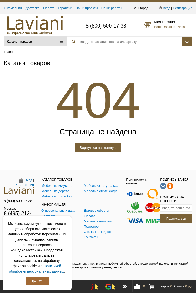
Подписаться (176, 218)
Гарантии (65, 8)
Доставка (33, 8)
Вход (166, 8)
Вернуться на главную (98, 148)
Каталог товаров (35, 41)
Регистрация (182, 8)
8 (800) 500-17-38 (106, 26)
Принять (37, 281)
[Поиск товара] (120, 42)
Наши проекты (87, 8)
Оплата (49, 8)
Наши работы (111, 8)
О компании (13, 8)
